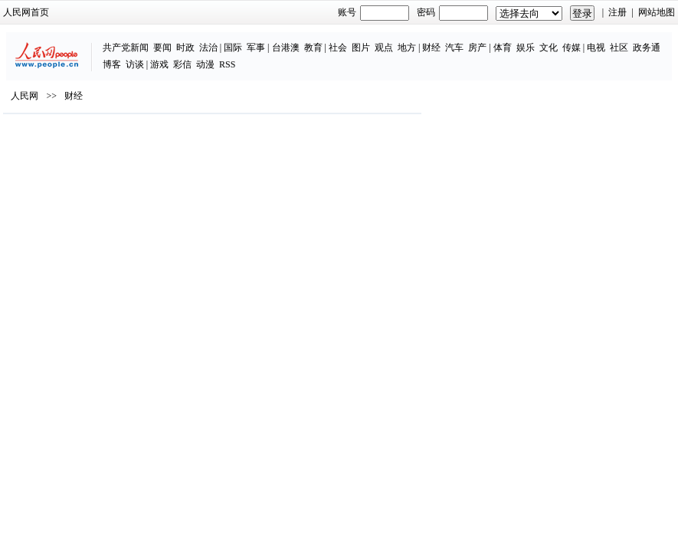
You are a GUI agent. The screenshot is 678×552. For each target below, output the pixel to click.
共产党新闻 (126, 47)
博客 (112, 64)
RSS (227, 64)
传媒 (571, 47)
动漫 (205, 64)
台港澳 (286, 47)
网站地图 (656, 12)
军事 (256, 47)
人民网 (24, 95)
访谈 (135, 64)
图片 (361, 47)
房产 (477, 47)
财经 (431, 47)
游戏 (159, 64)
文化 (548, 47)
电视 (596, 47)
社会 (338, 47)
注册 (617, 12)
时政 (185, 47)
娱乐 (525, 47)
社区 (619, 47)
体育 (502, 47)
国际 (233, 47)
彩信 (182, 64)
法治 (208, 47)
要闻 (162, 47)
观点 (384, 47)
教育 (313, 47)
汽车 (454, 47)
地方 (407, 47)
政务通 (646, 47)
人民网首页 (26, 12)
